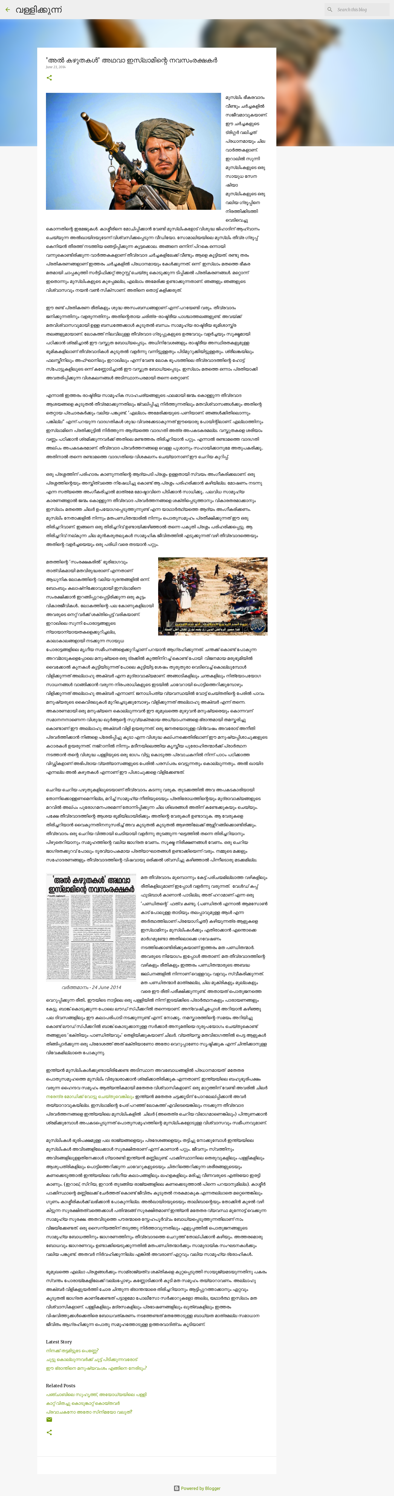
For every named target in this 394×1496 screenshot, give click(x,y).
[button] (49, 78)
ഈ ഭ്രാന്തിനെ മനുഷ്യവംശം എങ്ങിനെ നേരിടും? (96, 1368)
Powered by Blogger (197, 1488)
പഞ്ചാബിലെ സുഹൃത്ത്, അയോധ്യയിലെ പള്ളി (96, 1394)
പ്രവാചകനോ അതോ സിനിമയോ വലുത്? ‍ (90, 1412)
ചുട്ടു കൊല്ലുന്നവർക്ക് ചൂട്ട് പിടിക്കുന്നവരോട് (91, 1359)
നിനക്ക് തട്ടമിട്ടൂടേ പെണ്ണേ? (72, 1350)
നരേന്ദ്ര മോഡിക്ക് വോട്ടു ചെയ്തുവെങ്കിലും (90, 1096)
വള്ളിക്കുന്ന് (38, 9)
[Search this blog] (361, 9)
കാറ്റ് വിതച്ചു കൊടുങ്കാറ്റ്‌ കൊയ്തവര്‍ (83, 1403)
